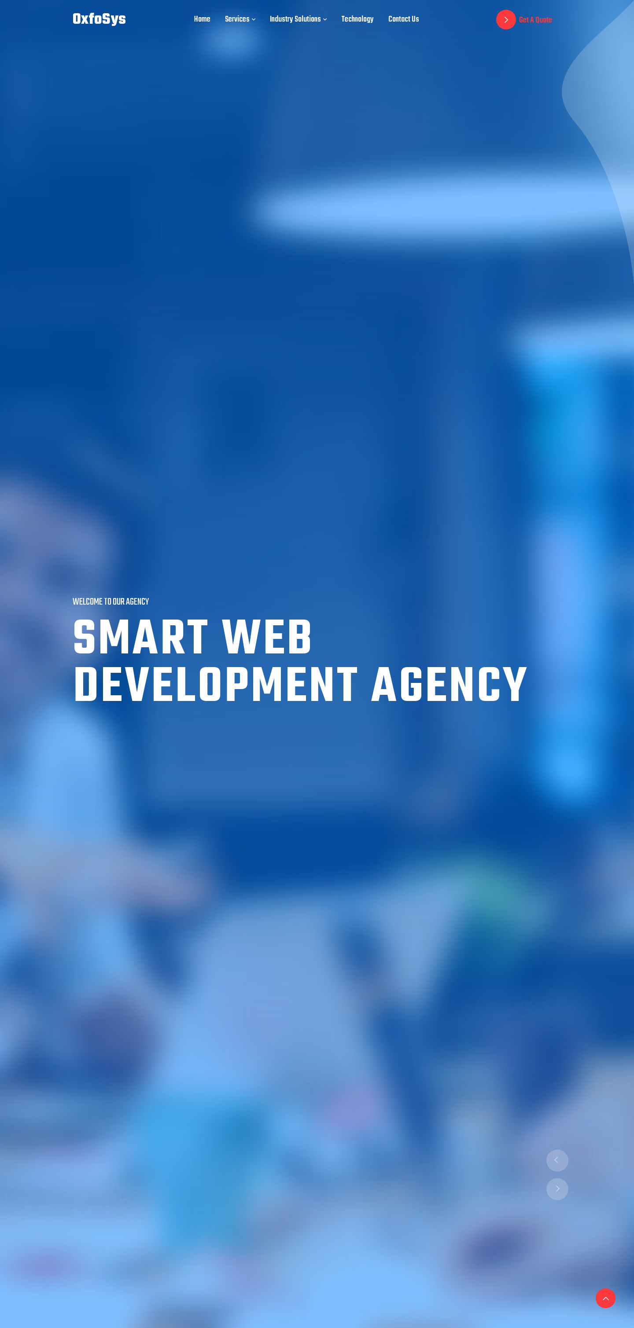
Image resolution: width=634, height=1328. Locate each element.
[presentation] (557, 1161)
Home (202, 19)
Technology (357, 19)
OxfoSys (99, 20)
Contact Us (403, 19)
